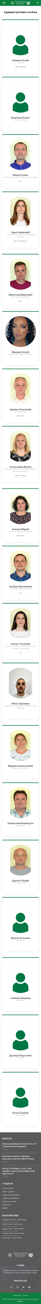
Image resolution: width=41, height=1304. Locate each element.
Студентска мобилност (10, 1198)
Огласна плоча (7, 1188)
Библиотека (6, 1205)
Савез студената (8, 1192)
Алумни (5, 1208)
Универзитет (17, 1295)
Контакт (25, 1295)
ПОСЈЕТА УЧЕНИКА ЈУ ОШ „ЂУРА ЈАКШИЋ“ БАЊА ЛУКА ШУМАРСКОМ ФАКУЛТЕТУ (18, 1171)
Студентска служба (9, 1201)
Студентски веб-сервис (10, 1195)
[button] (38, 3)
